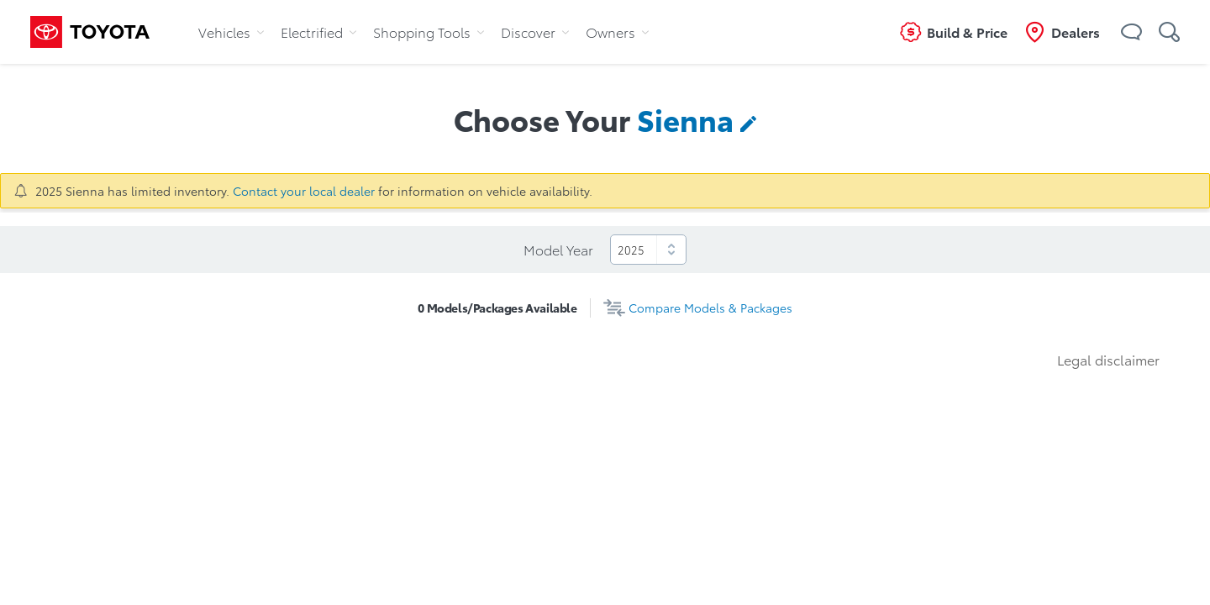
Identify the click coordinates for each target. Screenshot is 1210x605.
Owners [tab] (617, 31)
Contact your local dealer (304, 190)
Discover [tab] (535, 31)
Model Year (558, 249)
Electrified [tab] (318, 31)
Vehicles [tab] (231, 31)
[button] (1131, 32)
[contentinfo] (696, 118)
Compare (710, 307)
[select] (648, 249)
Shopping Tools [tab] (428, 31)
